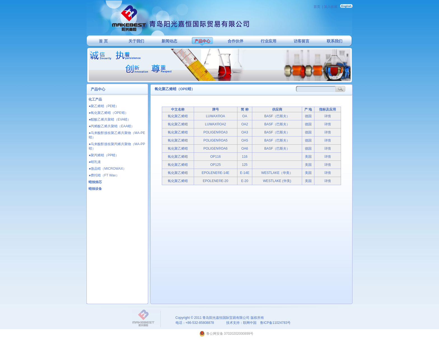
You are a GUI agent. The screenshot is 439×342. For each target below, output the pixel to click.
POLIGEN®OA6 (216, 148)
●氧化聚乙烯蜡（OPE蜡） (108, 113)
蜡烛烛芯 (95, 182)
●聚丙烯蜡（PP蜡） (104, 155)
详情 (327, 116)
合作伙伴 (235, 41)
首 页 (103, 41)
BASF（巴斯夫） (277, 116)
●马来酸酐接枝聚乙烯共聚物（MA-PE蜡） (117, 135)
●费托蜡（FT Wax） (104, 175)
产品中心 (202, 41)
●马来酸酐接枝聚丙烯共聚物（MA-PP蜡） (117, 146)
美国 (308, 157)
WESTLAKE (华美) (277, 181)
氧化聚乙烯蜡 (178, 116)
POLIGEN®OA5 (216, 140)
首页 (317, 7)
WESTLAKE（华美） (277, 173)
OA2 (244, 124)
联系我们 (334, 41)
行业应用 (268, 41)
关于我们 (136, 41)
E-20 (244, 181)
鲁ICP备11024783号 (275, 323)
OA (244, 116)
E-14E (244, 173)
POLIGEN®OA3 (216, 132)
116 (244, 157)
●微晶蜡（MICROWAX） (107, 169)
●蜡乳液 (95, 162)
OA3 (244, 132)
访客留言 (301, 41)
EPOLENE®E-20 (215, 181)
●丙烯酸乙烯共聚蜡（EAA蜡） (111, 126)
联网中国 (249, 323)
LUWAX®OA (215, 116)
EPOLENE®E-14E (215, 173)
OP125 (215, 165)
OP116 (215, 157)
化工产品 (95, 99)
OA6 (244, 148)
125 (244, 165)
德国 (308, 116)
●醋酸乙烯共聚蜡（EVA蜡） (110, 119)
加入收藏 (330, 7)
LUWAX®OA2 (215, 124)
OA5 (244, 140)
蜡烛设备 (95, 189)
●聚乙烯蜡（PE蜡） (104, 106)
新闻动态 (169, 41)
